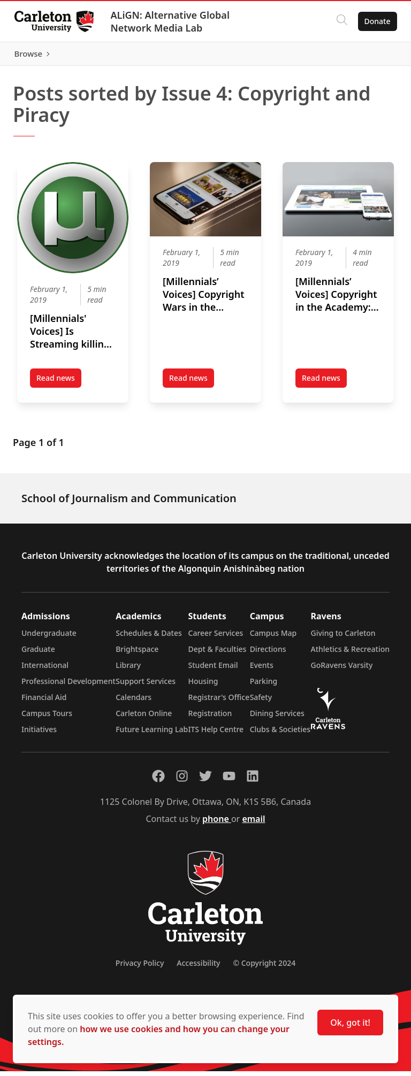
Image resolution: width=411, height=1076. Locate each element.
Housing (203, 686)
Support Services (146, 686)
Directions (268, 654)
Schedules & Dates (149, 638)
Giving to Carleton (343, 638)
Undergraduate (49, 638)
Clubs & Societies (280, 734)
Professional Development (68, 686)
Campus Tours (46, 718)
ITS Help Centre (216, 734)
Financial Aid (43, 702)
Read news (58, 385)
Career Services (215, 638)
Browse (373, 56)
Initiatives (39, 734)
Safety (261, 702)
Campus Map (273, 638)
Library (128, 670)
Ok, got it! (350, 1022)
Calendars (133, 702)
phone (216, 823)
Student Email (213, 670)
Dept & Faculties (217, 654)
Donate (374, 21)
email (253, 823)
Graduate (38, 654)
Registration (210, 718)
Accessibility (198, 968)
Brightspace (137, 654)
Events (261, 670)
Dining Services (277, 718)
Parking (264, 686)
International (44, 670)
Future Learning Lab (152, 734)
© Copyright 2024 (264, 968)
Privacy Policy (140, 968)
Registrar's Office (219, 702)
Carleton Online (144, 718)
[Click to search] (338, 21)
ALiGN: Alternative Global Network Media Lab (172, 21)
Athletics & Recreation (350, 654)
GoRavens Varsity (342, 670)
